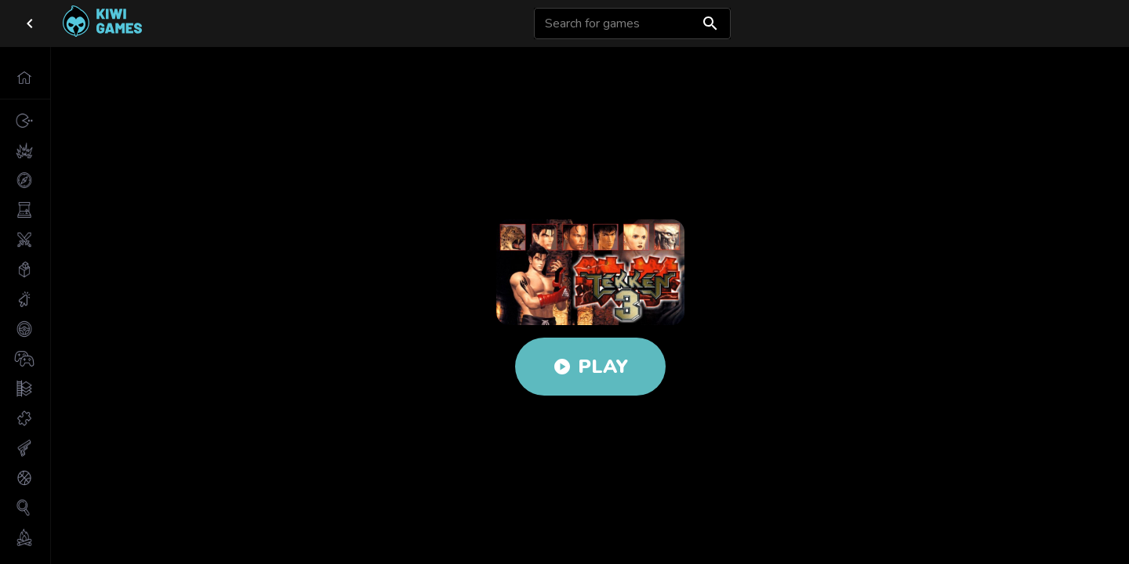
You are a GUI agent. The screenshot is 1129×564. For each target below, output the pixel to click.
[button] (25, 77)
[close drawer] (29, 23)
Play (590, 367)
